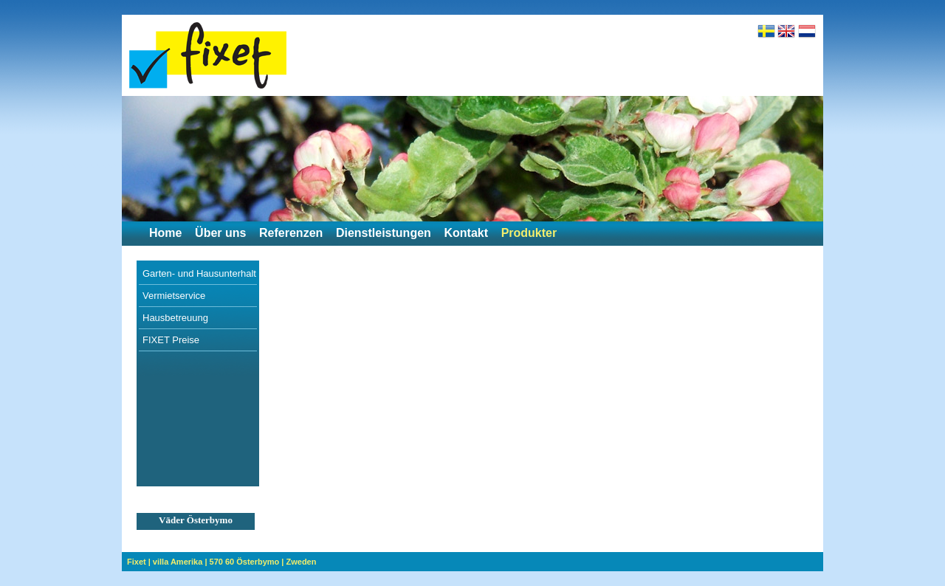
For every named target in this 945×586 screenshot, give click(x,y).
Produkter (529, 233)
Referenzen (291, 233)
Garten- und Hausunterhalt (199, 273)
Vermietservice (173, 295)
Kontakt (466, 233)
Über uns (220, 233)
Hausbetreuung (175, 317)
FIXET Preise (170, 339)
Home (165, 233)
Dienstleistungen (383, 233)
